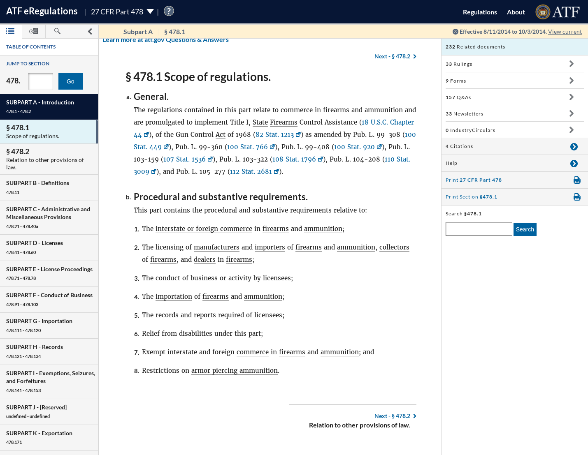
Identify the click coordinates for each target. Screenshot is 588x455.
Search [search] (525, 229)
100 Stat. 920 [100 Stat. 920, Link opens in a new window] (354, 147)
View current (565, 31)
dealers (205, 259)
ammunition (384, 110)
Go (70, 81)
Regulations (480, 12)
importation (174, 296)
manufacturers (216, 247)
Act (220, 135)
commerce (297, 110)
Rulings (459, 64)
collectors (394, 247)
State (260, 122)
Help (452, 163)
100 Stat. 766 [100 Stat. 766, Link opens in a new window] (247, 147)
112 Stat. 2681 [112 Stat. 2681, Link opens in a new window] (251, 172)
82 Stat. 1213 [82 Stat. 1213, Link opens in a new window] (275, 135)
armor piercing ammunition (234, 370)
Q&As (458, 97)
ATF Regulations (42, 10)
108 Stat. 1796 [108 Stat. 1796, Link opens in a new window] (294, 159)
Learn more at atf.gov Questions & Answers (114, 39)
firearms (336, 110)
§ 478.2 (392, 415)
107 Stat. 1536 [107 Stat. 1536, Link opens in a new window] (184, 159)
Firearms (283, 122)
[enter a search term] (479, 229)
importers (270, 247)
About (516, 12)
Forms (456, 81)
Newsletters (464, 114)
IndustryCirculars (470, 130)
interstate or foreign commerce (204, 229)
